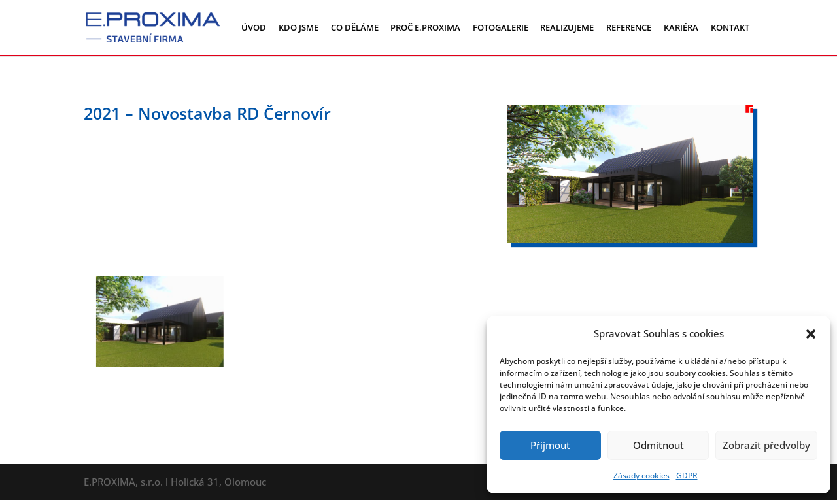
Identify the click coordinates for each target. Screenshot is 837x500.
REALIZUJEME (567, 27)
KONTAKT (730, 27)
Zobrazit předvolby (766, 445)
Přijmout (550, 445)
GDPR (687, 475)
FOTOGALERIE (500, 27)
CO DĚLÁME (355, 27)
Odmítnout (658, 445)
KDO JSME (298, 27)
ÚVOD (253, 27)
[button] (810, 334)
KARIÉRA (681, 27)
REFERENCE (628, 27)
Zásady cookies (641, 475)
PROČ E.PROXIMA (425, 27)
